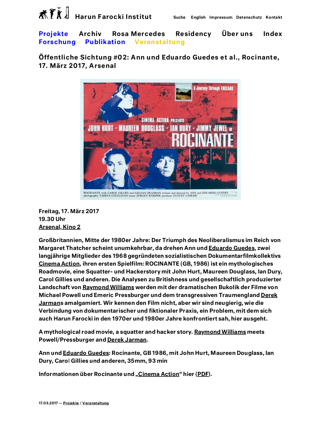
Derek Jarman (127, 340)
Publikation (105, 42)
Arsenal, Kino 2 (60, 227)
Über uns (237, 34)
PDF (203, 374)
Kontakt (274, 17)
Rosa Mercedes (138, 34)
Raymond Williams (108, 287)
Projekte (54, 34)
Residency (193, 34)
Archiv (90, 34)
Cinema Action (59, 264)
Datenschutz (249, 17)
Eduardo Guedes (232, 248)
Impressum (220, 17)
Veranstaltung (160, 42)
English (198, 17)
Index (272, 34)
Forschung (57, 42)
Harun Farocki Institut (95, 13)
